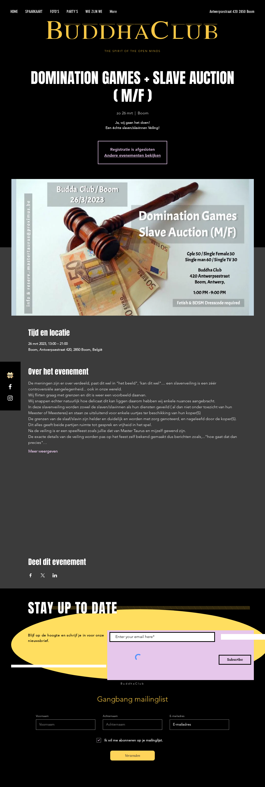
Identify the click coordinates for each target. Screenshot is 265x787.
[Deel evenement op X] (42, 575)
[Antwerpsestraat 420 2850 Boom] (207, 12)
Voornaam (42, 716)
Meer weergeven (43, 451)
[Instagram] (10, 398)
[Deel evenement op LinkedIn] (55, 575)
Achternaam (110, 716)
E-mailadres (177, 716)
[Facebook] (10, 386)
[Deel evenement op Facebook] (30, 575)
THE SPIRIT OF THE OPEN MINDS (132, 51)
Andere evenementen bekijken (132, 155)
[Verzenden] (132, 756)
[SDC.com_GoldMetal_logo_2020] (10, 375)
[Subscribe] (235, 660)
